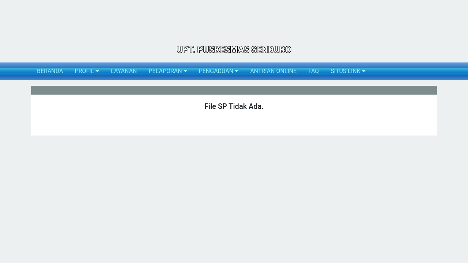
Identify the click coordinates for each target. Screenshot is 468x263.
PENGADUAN (218, 71)
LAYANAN (124, 71)
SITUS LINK (348, 71)
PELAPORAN (167, 71)
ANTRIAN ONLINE (273, 71)
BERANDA (50, 71)
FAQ (313, 71)
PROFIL (87, 71)
